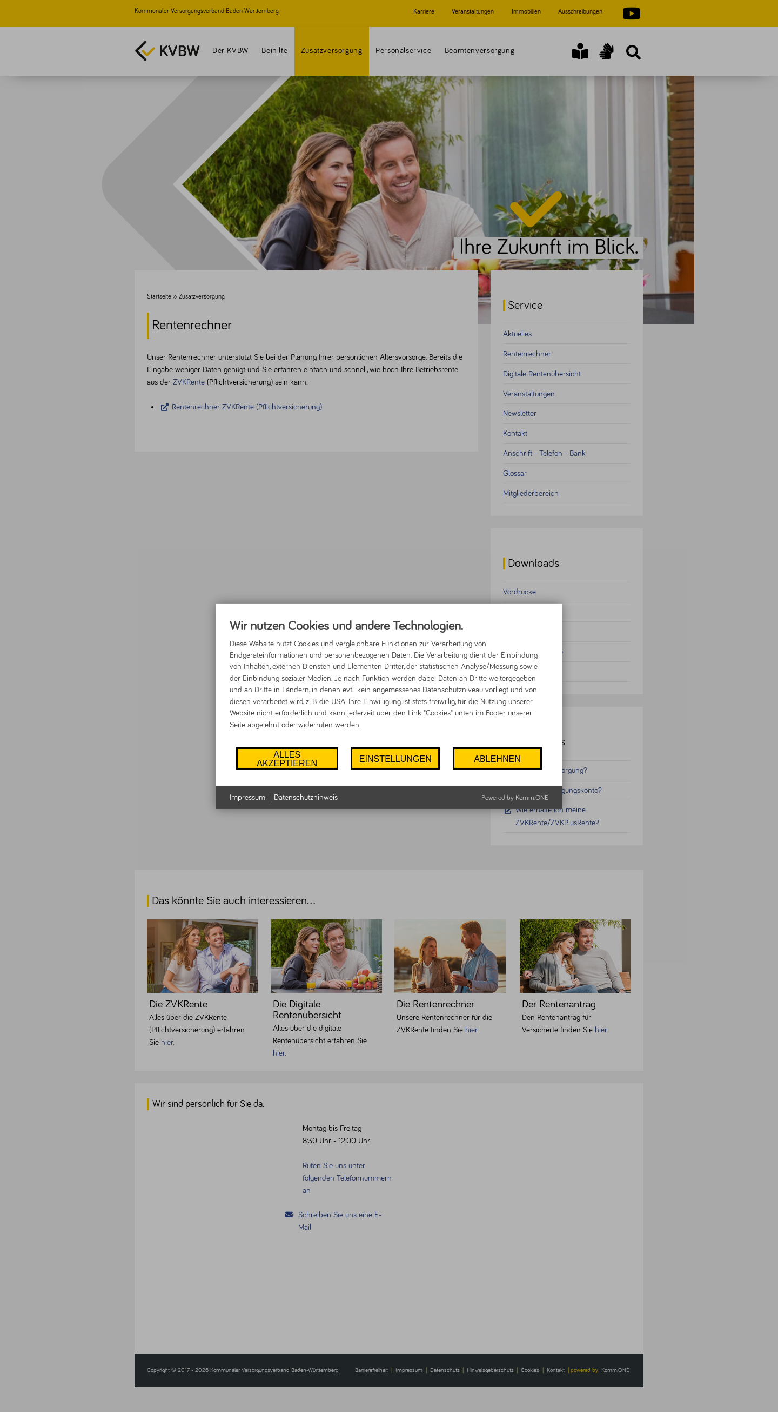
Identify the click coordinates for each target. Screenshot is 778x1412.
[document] (389, 682)
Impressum (247, 797)
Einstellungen (395, 759)
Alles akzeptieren (287, 758)
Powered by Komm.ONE (514, 797)
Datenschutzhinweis (306, 797)
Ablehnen (497, 759)
